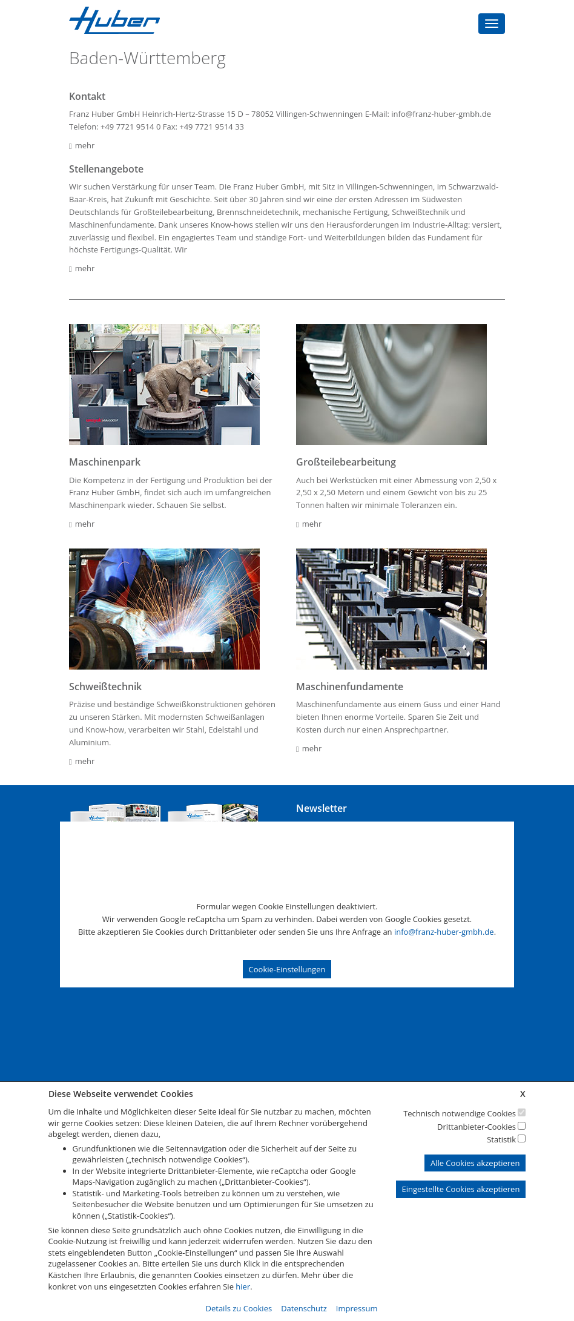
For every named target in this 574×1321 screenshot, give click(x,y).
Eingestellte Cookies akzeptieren (461, 1189)
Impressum (357, 1308)
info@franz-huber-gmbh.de (444, 931)
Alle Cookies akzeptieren (475, 1163)
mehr (81, 145)
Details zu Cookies (239, 1308)
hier (243, 1286)
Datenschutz (304, 1308)
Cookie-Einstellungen (287, 969)
